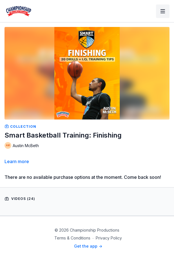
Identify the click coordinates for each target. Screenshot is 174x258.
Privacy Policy (109, 238)
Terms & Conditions (72, 238)
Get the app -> (88, 246)
